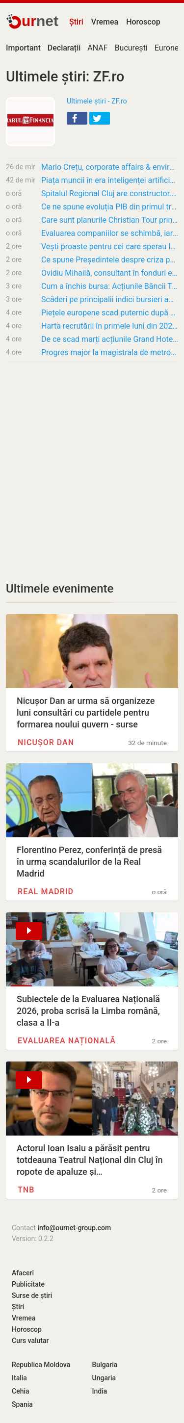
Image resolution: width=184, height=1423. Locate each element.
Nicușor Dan (46, 742)
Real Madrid (46, 891)
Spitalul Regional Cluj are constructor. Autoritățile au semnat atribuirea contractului (109, 193)
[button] (77, 118)
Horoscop (143, 21)
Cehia (20, 1391)
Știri (76, 21)
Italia (19, 1378)
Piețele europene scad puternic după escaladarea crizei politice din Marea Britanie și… (109, 312)
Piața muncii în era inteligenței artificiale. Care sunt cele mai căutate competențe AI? (109, 180)
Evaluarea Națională (67, 1040)
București (131, 47)
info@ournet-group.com (74, 1228)
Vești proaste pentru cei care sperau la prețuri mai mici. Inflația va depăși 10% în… (109, 246)
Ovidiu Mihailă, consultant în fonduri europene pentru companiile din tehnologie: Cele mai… (109, 273)
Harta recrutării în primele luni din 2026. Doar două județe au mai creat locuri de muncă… (109, 326)
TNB (26, 1189)
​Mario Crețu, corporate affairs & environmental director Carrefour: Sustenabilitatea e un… (109, 167)
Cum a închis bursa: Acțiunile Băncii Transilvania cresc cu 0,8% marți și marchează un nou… (109, 286)
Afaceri (23, 1273)
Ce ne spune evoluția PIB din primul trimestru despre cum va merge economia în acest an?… (109, 206)
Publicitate (28, 1284)
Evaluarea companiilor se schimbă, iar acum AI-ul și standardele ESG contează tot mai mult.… (109, 233)
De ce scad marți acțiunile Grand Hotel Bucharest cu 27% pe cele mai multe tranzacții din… (109, 339)
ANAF (97, 47)
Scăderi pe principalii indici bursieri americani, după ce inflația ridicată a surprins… (109, 299)
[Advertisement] (92, 466)
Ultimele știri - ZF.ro (97, 101)
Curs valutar (30, 1341)
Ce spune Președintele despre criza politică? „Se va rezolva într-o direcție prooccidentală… (109, 259)
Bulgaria (105, 1365)
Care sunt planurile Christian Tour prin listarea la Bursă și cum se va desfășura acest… (109, 220)
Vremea (104, 21)
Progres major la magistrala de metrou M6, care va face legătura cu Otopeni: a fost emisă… (109, 352)
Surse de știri (32, 1295)
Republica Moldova (41, 1365)
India (99, 1391)
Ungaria (104, 1378)
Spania (22, 1404)
